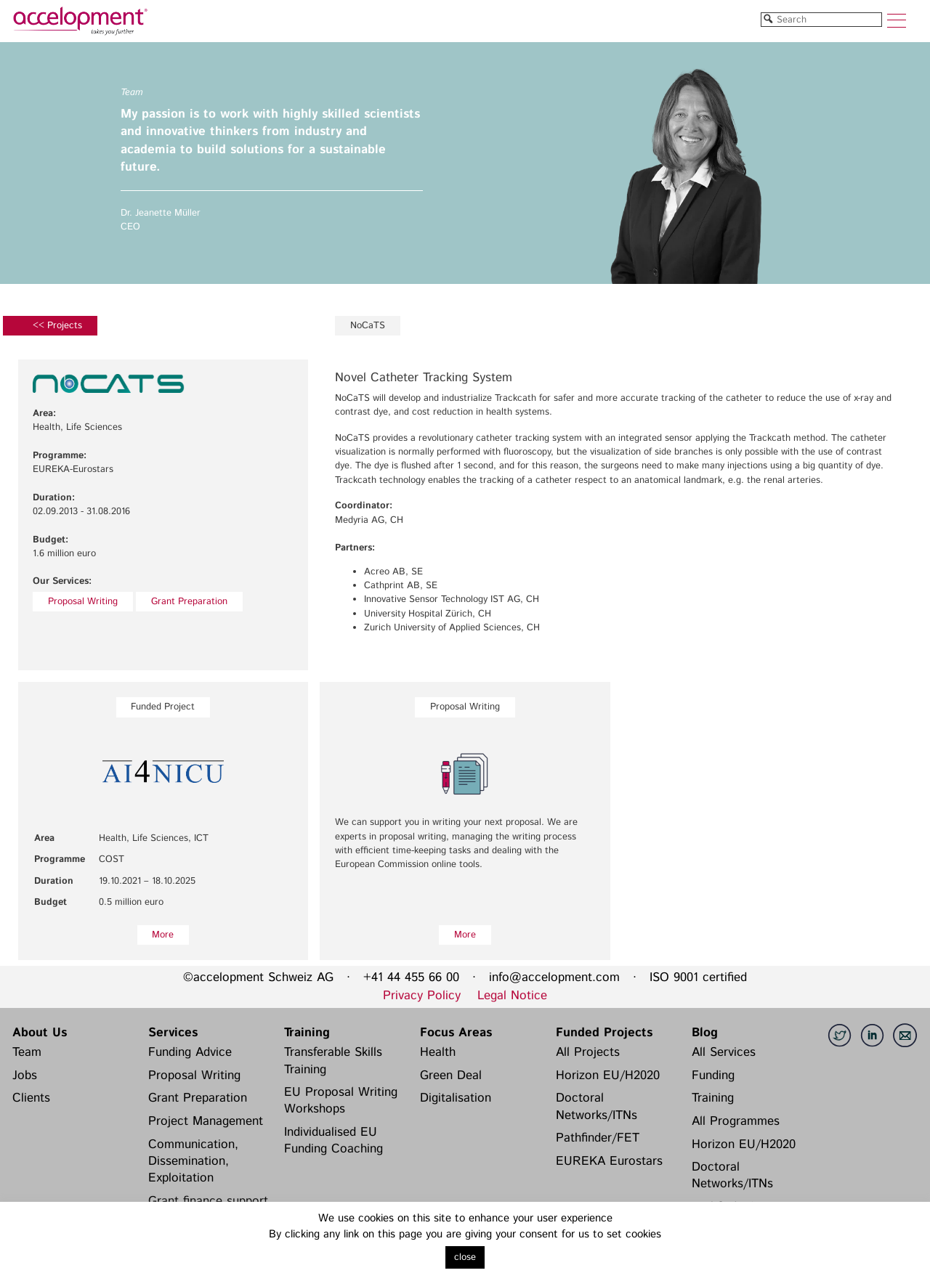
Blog (705, 1032)
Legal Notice (512, 995)
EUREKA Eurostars (609, 1161)
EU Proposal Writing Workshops (340, 1100)
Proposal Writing (83, 602)
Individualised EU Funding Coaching (333, 1140)
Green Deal (451, 1075)
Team (26, 1052)
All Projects (588, 1052)
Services (173, 1032)
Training (307, 1032)
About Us (39, 1032)
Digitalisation (455, 1098)
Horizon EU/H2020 (608, 1075)
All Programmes (736, 1121)
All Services (724, 1052)
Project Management (205, 1121)
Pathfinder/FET (597, 1138)
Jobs (24, 1075)
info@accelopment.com (554, 977)
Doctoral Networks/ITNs (596, 1106)
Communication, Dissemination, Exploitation (193, 1161)
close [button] (465, 1257)
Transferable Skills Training (333, 1061)
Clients (31, 1098)
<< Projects (57, 326)
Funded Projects (604, 1032)
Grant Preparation (189, 602)
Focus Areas (456, 1032)
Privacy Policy (422, 995)
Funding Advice (190, 1052)
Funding (713, 1075)
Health (438, 1052)
